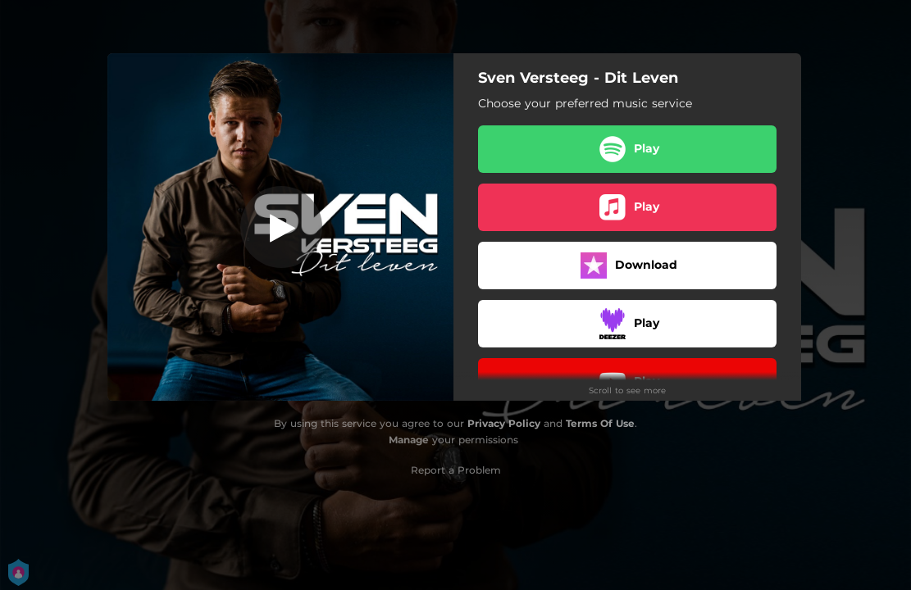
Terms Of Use (600, 423)
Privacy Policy (503, 423)
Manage (409, 439)
